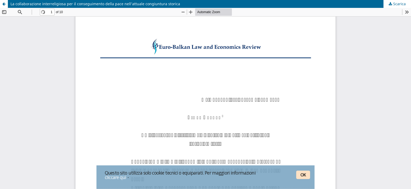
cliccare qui (115, 177)
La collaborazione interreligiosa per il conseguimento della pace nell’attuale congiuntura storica (95, 3)
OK (303, 175)
